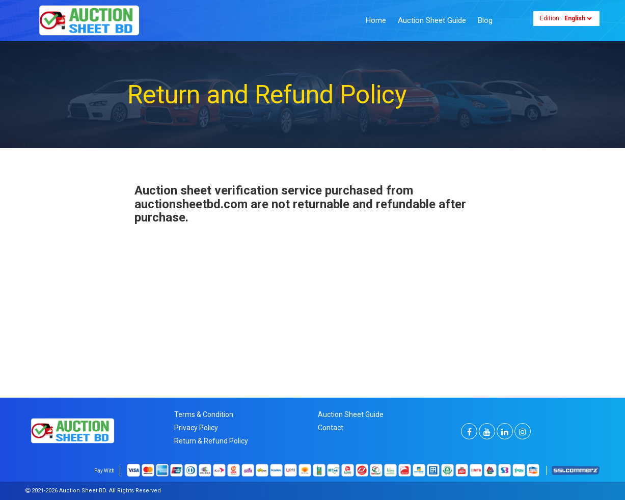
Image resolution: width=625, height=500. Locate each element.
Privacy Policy (196, 428)
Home (376, 20)
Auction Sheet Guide (432, 20)
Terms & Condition (203, 414)
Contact (330, 428)
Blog (485, 20)
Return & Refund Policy (211, 441)
